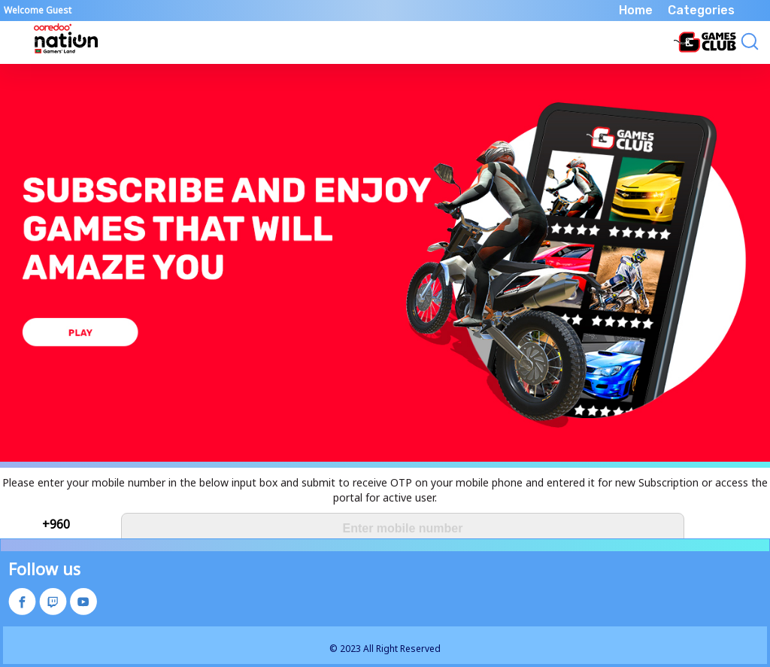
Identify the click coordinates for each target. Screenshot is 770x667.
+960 (56, 524)
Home (636, 10)
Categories (701, 10)
